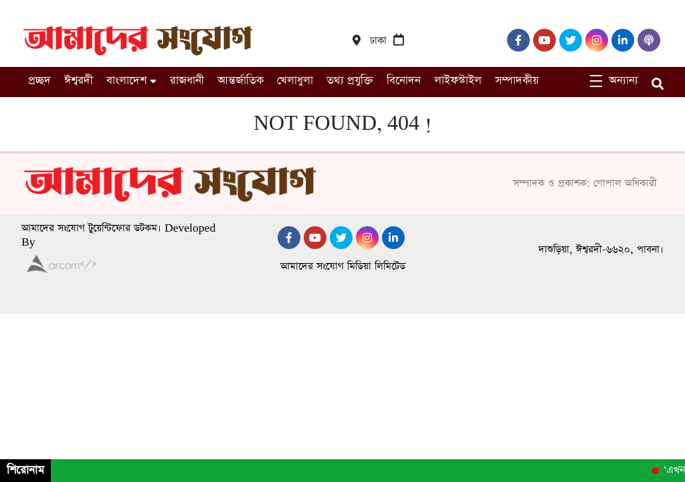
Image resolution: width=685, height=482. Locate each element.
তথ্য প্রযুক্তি (349, 80)
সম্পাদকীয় (517, 80)
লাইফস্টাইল (458, 80)
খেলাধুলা (295, 80)
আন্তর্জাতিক (240, 80)
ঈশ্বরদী (78, 80)
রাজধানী (187, 80)
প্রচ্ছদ (39, 80)
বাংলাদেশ (126, 80)
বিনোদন (404, 80)
